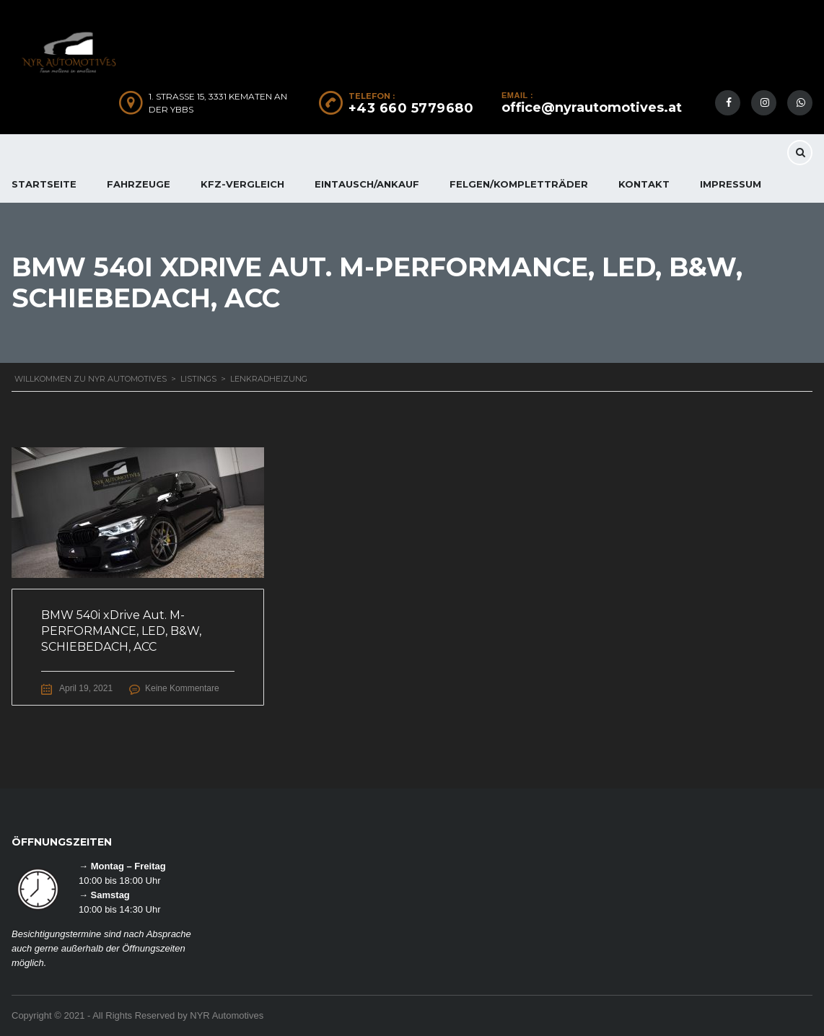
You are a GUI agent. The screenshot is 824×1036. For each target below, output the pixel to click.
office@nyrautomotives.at (591, 107)
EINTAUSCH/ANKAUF (367, 184)
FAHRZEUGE (138, 184)
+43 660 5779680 (411, 108)
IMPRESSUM (730, 184)
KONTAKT (644, 184)
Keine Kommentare (182, 688)
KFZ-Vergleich (242, 184)
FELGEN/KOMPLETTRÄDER (519, 184)
